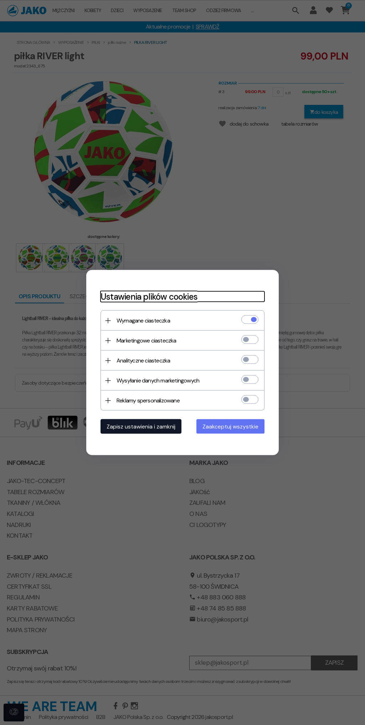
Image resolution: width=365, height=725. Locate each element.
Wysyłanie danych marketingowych (158, 380)
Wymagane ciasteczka (143, 320)
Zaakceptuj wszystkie (230, 426)
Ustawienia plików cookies (149, 296)
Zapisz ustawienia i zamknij (141, 426)
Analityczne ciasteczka (143, 360)
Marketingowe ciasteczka (146, 340)
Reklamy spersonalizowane (148, 400)
